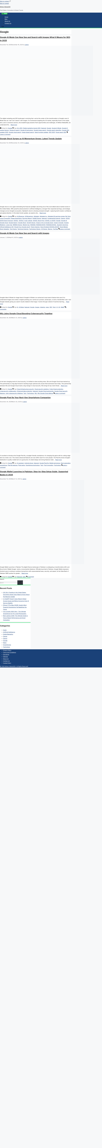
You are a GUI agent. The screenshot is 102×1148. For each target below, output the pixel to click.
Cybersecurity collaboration (8, 391)
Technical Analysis (23, 229)
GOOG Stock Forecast (6, 220)
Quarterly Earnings (62, 225)
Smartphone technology (33, 465)
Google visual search (15, 132)
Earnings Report (27, 218)
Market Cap (26, 225)
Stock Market (64, 227)
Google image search (40, 130)
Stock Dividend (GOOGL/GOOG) (49, 227)
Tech (54, 307)
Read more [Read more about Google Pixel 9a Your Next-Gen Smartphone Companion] (58, 460)
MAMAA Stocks (17, 225)
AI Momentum (29, 216)
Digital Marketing (8, 634)
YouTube (55, 229)
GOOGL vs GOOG (50, 220)
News (4, 642)
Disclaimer (6, 654)
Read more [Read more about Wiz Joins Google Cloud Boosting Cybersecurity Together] (64, 386)
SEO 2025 (52, 132)
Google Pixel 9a (44, 463)
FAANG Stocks (37, 218)
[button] (3, 26)
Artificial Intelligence (9, 632)
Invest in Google (58, 222)
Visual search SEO (61, 132)
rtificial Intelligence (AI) (7, 227)
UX (59, 307)
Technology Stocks (34, 229)
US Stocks (44, 229)
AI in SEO (19, 128)
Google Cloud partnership (46, 391)
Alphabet (36, 216)
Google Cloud (4, 222)
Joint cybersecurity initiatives (14, 393)
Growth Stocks (31, 222)
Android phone (28, 463)
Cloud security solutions (42, 389)
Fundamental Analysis (53, 218)
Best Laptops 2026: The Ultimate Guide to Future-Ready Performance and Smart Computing (15, 618)
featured (43, 128)
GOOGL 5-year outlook (25, 220)
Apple (5, 630)
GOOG (68, 218)
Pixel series (21, 465)
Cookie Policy (7, 663)
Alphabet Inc (43, 216)
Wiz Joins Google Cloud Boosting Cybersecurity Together (26, 313)
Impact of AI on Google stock (44, 222)
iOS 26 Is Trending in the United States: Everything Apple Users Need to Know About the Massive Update (16, 594)
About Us (7, 21)
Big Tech (68, 216)
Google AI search (15, 130)
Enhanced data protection (24, 391)
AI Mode (21, 307)
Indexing (42, 307)
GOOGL (16, 220)
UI (57, 307)
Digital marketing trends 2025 (31, 128)
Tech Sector (13, 229)
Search (2, 579)
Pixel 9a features (13, 465)
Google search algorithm (54, 130)
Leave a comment (5, 134)
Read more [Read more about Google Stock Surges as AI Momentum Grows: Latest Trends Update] (43, 213)
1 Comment (30, 576)
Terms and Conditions (9, 652)
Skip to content (5, 1)
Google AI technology (26, 130)
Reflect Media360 (5, 7)
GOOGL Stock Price (38, 220)
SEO (51, 307)
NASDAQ (32, 225)
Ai (17, 307)
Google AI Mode (56, 128)
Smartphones (7, 645)
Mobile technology (54, 463)
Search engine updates (41, 132)
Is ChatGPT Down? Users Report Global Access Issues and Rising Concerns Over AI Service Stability (16, 601)
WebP (62, 307)
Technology (30, 393)
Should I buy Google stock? (22, 227)
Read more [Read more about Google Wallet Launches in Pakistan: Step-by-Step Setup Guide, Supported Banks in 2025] (25, 573)
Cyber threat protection (56, 389)
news (47, 307)
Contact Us (8, 23)
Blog (6, 19)
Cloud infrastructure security (25, 389)
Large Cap (9, 225)
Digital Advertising (16, 218)
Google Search (13, 222)
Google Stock (22, 222)
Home (6, 17)
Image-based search (28, 132)
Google (10, 128)
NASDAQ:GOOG (40, 225)
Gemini (63, 218)
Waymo (50, 229)
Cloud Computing (5, 218)
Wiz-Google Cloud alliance (45, 393)
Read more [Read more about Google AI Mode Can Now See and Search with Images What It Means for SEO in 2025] (14, 125)
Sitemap (5, 656)
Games (5, 636)
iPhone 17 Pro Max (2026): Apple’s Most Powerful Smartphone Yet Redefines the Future (15, 607)
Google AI (64, 220)
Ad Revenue (20, 216)
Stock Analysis (35, 227)
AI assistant (20, 463)
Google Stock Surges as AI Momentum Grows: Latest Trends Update (31, 138)
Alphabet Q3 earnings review (56, 216)
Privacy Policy (7, 650)
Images (37, 307)
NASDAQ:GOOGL (51, 225)
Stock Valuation (4, 229)
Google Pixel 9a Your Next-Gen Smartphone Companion (25, 397)
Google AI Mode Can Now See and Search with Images (24, 233)
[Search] (20, 582)
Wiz (36, 393)
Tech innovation (48, 465)
